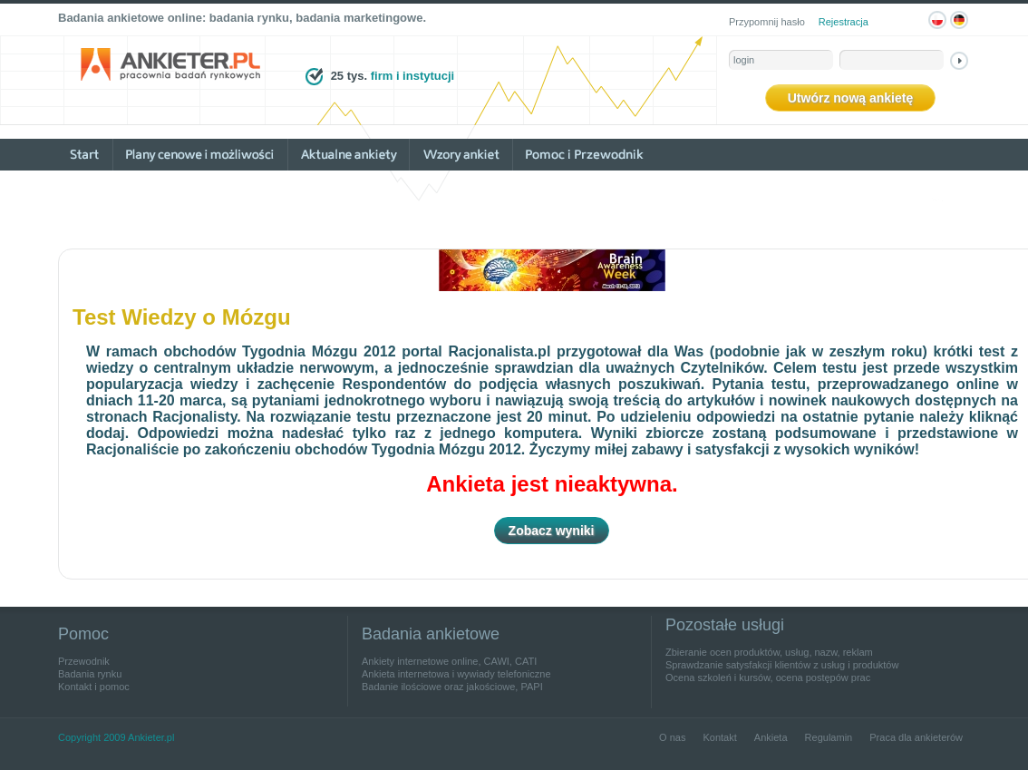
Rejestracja (843, 21)
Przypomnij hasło (767, 21)
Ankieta (771, 737)
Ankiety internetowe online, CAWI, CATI (449, 661)
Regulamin (829, 737)
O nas (672, 737)
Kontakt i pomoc (94, 686)
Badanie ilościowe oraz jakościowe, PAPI (452, 686)
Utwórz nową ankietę (850, 98)
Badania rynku (89, 673)
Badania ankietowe (430, 634)
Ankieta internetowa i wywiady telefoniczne (456, 673)
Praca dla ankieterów (916, 737)
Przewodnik (84, 661)
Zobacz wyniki (552, 530)
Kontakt (719, 737)
